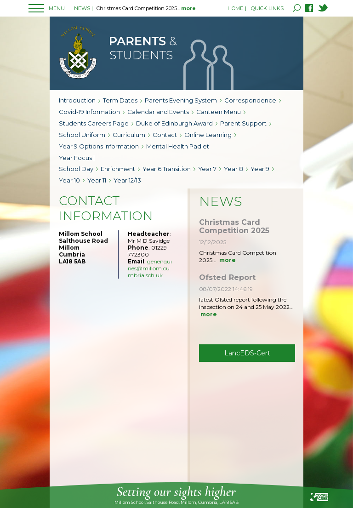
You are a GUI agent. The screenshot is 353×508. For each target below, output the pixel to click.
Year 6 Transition (166, 168)
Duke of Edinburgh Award (174, 123)
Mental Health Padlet (177, 146)
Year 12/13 (127, 180)
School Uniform (82, 134)
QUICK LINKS (267, 8)
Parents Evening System (181, 100)
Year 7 (207, 168)
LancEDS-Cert (247, 353)
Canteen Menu (218, 111)
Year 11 (96, 180)
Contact (165, 134)
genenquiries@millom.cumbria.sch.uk (150, 268)
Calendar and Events (158, 111)
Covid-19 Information (89, 111)
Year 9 (260, 168)
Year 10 (69, 180)
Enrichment (118, 168)
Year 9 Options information (99, 146)
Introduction (77, 100)
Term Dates (120, 100)
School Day (76, 168)
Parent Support (243, 123)
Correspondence (250, 100)
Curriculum (129, 134)
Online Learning (208, 134)
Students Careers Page (94, 123)
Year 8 (233, 168)
